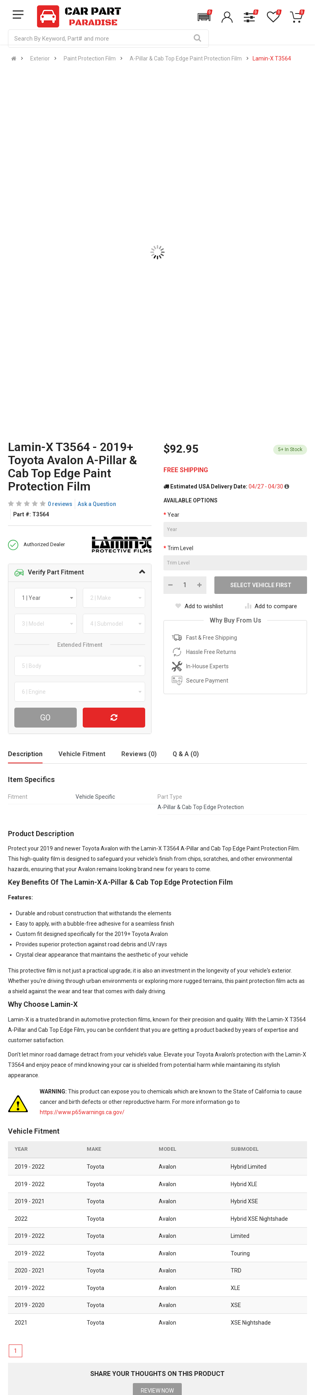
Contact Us (22, 1246)
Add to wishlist (199, 606)
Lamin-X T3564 (272, 58)
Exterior (40, 58)
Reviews (96, 1296)
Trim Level (180, 548)
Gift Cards (151, 1313)
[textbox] (34, 597)
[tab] (79, 573)
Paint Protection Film (90, 58)
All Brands (151, 1246)
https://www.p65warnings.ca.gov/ (82, 1112)
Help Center (23, 1263)
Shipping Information (35, 1280)
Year (173, 515)
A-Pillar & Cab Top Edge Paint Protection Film (186, 58)
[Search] (197, 38)
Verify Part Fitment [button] (49, 573)
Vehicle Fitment (81, 754)
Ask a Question (97, 504)
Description (25, 754)
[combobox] (45, 598)
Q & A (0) (186, 754)
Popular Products (160, 1296)
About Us (98, 1246)
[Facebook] (223, 1344)
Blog (91, 1263)
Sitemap (96, 1313)
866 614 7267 (223, 1189)
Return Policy (25, 1296)
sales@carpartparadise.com (133, 1202)
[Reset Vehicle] (114, 718)
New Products (156, 1263)
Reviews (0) (139, 754)
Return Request (28, 1313)
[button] (204, 17)
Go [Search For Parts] (45, 717)
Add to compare (271, 606)
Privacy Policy (103, 1280)
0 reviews (60, 504)
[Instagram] (244, 1344)
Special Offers (156, 1280)
